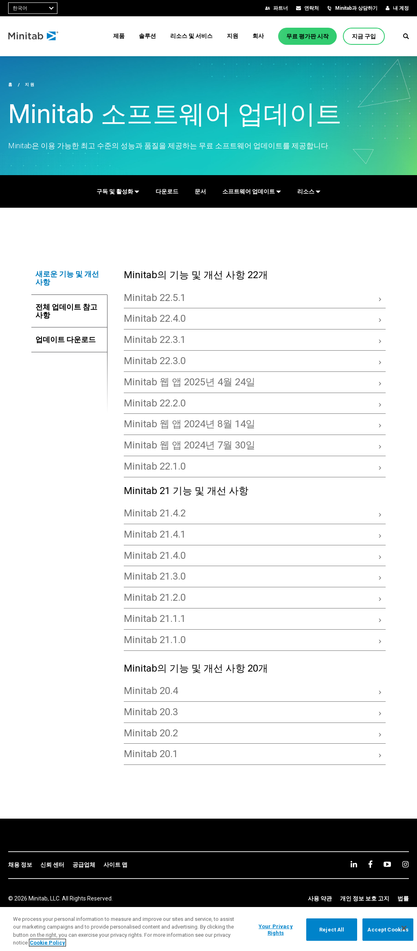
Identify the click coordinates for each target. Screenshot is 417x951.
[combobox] (32, 8)
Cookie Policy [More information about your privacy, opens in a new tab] (47, 943)
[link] (20, 865)
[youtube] (387, 864)
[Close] (404, 928)
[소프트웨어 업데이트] (251, 191)
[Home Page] (33, 36)
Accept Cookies (387, 930)
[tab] (69, 278)
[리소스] (308, 191)
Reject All (331, 930)
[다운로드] (167, 191)
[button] (406, 36)
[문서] (200, 191)
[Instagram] (405, 864)
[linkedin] (354, 864)
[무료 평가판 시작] (307, 36)
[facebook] (370, 864)
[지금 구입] (364, 36)
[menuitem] (119, 36)
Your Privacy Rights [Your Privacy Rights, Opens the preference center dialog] (276, 929)
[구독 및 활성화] (118, 191)
